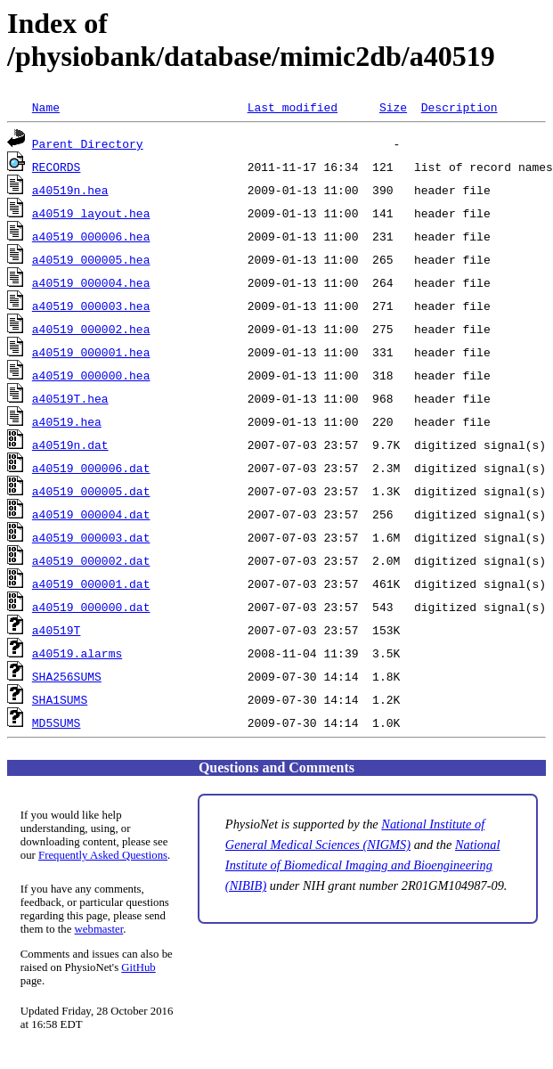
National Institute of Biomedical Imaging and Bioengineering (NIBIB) (362, 865)
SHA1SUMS (59, 699)
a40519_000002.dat (91, 560)
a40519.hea (67, 421)
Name (46, 107)
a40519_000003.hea (91, 306)
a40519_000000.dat (91, 607)
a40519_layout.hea (91, 213)
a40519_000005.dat (91, 491)
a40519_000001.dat (91, 583)
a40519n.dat (70, 445)
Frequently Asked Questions (102, 855)
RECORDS (56, 167)
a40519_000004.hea (91, 282)
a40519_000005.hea (91, 259)
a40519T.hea (70, 398)
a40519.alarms (77, 653)
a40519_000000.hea (91, 375)
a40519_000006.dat (91, 468)
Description (459, 107)
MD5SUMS (56, 722)
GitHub (138, 967)
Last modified (292, 107)
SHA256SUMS (67, 676)
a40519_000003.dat (91, 537)
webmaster (99, 929)
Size (393, 107)
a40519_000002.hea (91, 329)
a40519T (56, 630)
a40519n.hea (70, 190)
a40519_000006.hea (91, 236)
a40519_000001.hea (91, 352)
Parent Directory (87, 143)
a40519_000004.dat (91, 514)
